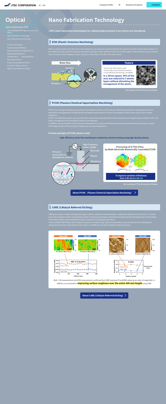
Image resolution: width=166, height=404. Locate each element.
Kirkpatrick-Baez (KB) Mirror (16, 48)
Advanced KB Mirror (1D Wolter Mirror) (20, 51)
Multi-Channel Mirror (14, 60)
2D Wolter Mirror (12, 57)
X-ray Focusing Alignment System (18, 62)
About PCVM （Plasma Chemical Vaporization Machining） (103, 192)
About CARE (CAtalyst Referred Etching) (102, 295)
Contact (154, 4)
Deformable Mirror (27, 57)
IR (118, 5)
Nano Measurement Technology (19, 39)
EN (44, 5)
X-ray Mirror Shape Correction (17, 65)
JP (40, 5)
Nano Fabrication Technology (18, 36)
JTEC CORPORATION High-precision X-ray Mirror (22, 31)
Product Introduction (15, 45)
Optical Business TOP (17, 26)
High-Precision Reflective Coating (18, 68)
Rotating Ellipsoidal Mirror (16, 54)
